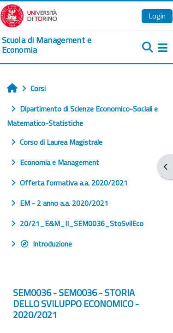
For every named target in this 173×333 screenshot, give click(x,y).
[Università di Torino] (29, 14)
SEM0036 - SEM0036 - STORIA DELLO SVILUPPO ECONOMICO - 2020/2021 (76, 303)
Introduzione (46, 243)
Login (157, 15)
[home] (57, 45)
